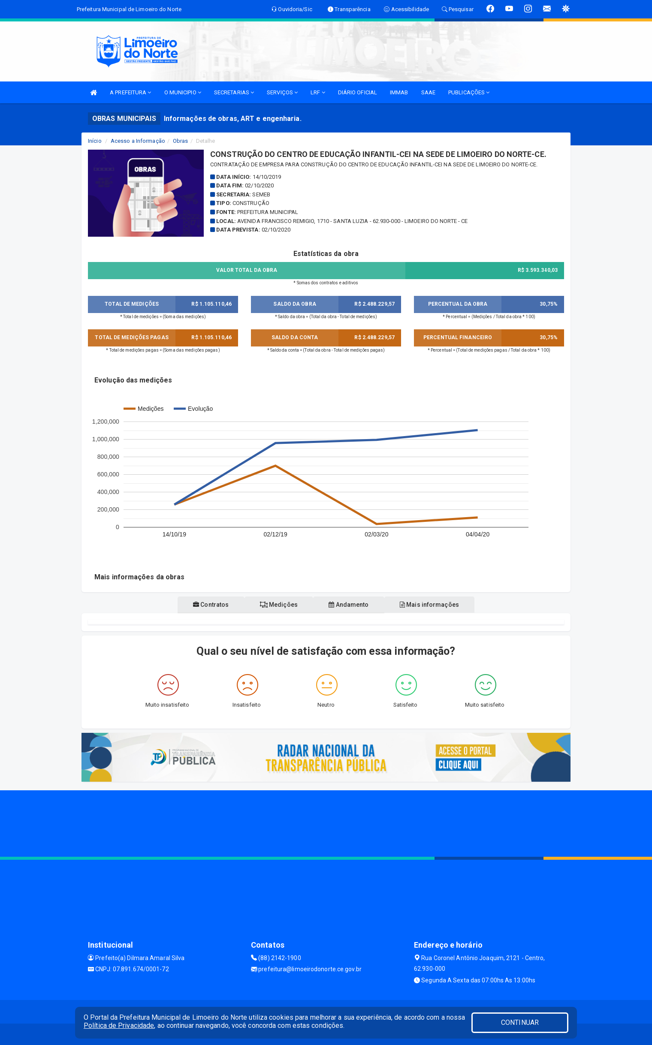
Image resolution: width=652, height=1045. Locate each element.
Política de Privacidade (119, 1025)
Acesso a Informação (138, 141)
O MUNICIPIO (182, 92)
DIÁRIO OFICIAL (357, 92)
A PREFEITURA (130, 92)
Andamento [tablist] (351, 604)
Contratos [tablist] (203, 604)
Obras (180, 141)
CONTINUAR (520, 1022)
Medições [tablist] (276, 604)
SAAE (428, 92)
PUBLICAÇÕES (468, 92)
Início (95, 141)
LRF (318, 92)
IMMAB (399, 92)
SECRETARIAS (234, 92)
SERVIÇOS (282, 92)
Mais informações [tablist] (436, 604)
